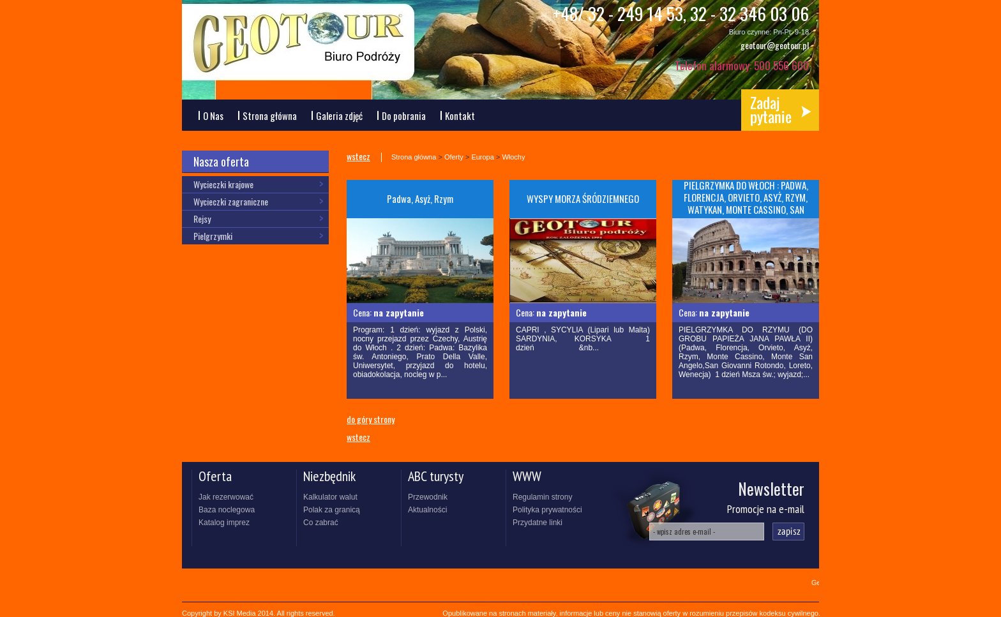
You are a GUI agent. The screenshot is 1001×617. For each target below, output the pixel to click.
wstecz (358, 157)
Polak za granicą (331, 509)
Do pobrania (404, 115)
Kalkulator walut (330, 497)
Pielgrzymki (212, 235)
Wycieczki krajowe (223, 184)
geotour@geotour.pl (775, 45)
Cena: (388, 312)
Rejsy (202, 218)
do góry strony (371, 418)
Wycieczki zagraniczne (230, 201)
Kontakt (460, 115)
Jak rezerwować (226, 497)
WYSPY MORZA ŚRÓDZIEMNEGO (583, 198)
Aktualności (427, 509)
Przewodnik (428, 497)
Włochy (513, 157)
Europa (482, 157)
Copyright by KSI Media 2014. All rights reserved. (258, 613)
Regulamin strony (542, 497)
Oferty (453, 157)
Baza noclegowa (227, 509)
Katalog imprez (224, 522)
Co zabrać (320, 522)
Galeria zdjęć (339, 115)
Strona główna (270, 115)
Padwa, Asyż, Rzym (420, 198)
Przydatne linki (537, 522)
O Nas (213, 115)
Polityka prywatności (547, 509)
